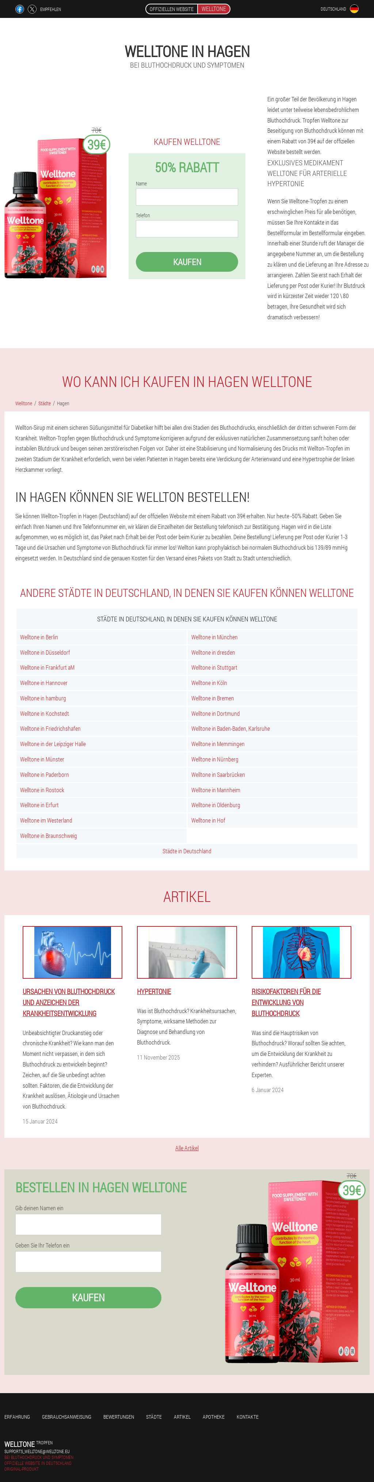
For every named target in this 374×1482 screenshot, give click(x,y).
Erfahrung (17, 1416)
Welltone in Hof (208, 820)
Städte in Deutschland (187, 851)
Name (141, 183)
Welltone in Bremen (212, 698)
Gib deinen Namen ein (39, 1208)
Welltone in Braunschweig (48, 835)
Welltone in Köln (209, 683)
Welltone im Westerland (46, 820)
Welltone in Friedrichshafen (50, 728)
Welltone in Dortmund (215, 713)
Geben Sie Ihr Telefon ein (42, 1245)
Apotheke (214, 1416)
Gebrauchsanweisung (66, 1416)
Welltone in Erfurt (39, 805)
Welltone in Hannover (44, 683)
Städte (154, 1416)
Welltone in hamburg (43, 698)
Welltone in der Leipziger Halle (53, 744)
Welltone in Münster (42, 759)
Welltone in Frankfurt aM (47, 667)
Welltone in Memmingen (218, 744)
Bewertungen (118, 1416)
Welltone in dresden (213, 652)
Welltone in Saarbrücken (218, 774)
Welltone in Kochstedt (44, 713)
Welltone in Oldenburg (215, 805)
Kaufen (187, 262)
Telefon (143, 215)
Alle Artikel (187, 1148)
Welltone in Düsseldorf (45, 652)
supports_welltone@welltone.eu (37, 1451)
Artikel (182, 1416)
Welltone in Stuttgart (214, 667)
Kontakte (248, 1416)
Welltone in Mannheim (215, 790)
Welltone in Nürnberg (214, 759)
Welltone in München (214, 637)
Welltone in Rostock (42, 790)
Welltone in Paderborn (44, 774)
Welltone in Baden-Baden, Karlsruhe (230, 728)
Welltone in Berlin (39, 637)
